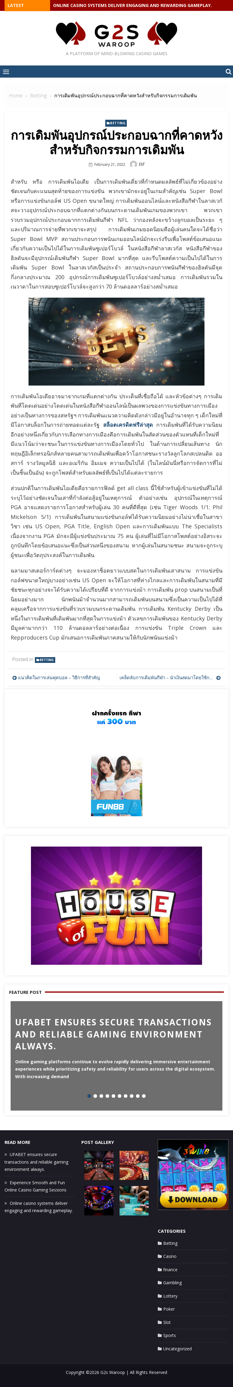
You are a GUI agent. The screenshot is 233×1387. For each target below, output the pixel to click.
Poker (169, 1309)
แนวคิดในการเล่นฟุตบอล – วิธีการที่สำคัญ (59, 677)
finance (170, 1269)
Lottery (170, 1296)
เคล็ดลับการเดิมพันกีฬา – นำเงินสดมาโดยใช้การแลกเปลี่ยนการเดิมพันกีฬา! (170, 677)
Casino (170, 1256)
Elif (141, 164)
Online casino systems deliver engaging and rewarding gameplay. (132, 5)
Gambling (172, 1282)
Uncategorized (177, 1349)
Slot (167, 1322)
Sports (169, 1335)
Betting (117, 123)
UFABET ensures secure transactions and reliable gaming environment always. (36, 1161)
